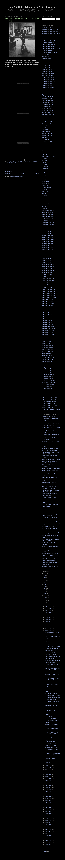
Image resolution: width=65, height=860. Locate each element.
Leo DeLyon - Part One (47, 286)
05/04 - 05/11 (48, 811)
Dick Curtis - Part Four (47, 260)
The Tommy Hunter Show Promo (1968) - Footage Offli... (51, 749)
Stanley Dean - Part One (48, 278)
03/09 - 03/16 (48, 829)
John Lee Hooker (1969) (50, 650)
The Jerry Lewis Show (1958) (52, 672)
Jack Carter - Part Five (47, 243)
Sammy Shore (45, 189)
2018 (45, 580)
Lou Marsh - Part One (47, 353)
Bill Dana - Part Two (47, 276)
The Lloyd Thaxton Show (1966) (52, 644)
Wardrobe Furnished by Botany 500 (50, 566)
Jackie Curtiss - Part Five (48, 270)
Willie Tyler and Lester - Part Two (50, 399)
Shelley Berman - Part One (48, 226)
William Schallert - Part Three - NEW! (51, 48)
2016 (45, 584)
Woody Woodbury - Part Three (49, 405)
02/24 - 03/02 (48, 833)
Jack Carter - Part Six (47, 245)
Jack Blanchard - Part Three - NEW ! (51, 33)
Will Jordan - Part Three (47, 309)
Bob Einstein (45, 145)
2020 (45, 575)
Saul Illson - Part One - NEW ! (49, 40)
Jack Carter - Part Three (48, 239)
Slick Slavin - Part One (47, 100)
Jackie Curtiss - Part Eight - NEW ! (50, 37)
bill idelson (15, 161)
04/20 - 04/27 (48, 816)
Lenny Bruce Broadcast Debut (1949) (51, 468)
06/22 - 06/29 (48, 796)
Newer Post (7, 173)
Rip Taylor (44, 195)
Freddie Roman (45, 181)
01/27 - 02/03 (48, 842)
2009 (45, 600)
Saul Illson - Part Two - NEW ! (49, 42)
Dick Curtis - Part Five (47, 262)
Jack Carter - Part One (47, 235)
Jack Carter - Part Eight (47, 249)
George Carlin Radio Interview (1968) (51, 459)
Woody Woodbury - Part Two (49, 403)
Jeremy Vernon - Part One (48, 60)
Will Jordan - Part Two (47, 307)
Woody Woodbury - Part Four (49, 407)
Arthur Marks (45, 164)
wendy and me (13, 162)
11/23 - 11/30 (48, 615)
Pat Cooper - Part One (47, 251)
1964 (10, 161)
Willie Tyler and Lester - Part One (50, 397)
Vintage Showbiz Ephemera (48, 560)
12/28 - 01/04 (48, 604)
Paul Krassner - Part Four (48, 83)
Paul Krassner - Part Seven (48, 89)
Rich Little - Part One (47, 342)
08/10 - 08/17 (48, 780)
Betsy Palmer (45, 176)
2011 (45, 595)
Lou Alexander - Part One (48, 210)
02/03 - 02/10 (48, 840)
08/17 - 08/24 (48, 778)
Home (22, 173)
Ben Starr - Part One (47, 388)
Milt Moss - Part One (47, 361)
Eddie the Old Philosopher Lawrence (51, 409)
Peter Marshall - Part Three (48, 96)
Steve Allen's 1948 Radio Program (50, 521)
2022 (45, 573)
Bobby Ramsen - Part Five (48, 372)
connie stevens (23, 161)
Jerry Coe (44, 137)
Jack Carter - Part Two (47, 237)
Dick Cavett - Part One (47, 133)
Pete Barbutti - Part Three (48, 222)
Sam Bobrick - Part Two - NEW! (49, 52)
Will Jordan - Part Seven (48, 316)
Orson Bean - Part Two (47, 121)
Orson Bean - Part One (47, 120)
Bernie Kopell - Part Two (48, 65)
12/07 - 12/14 (48, 610)
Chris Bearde (45, 129)
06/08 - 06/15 (48, 800)
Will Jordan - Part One (47, 305)
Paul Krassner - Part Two (48, 79)
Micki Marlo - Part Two (47, 351)
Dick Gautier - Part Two (47, 71)
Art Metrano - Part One (47, 104)
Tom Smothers (45, 191)
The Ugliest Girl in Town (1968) (52, 646)
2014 (45, 589)
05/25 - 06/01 (48, 805)
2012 (45, 593)
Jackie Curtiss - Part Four (48, 272)
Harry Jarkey (45, 160)
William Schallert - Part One (48, 44)
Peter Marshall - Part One (48, 357)
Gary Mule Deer (46, 56)
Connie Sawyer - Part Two (48, 382)
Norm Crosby (45, 143)
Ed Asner (44, 127)
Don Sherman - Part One (48, 384)
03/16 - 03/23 (48, 827)
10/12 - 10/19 (48, 628)
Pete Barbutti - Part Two (47, 220)
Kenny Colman (45, 139)
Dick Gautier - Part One (47, 69)
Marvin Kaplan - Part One (48, 330)
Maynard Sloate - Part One (48, 95)
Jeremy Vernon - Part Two (48, 62)
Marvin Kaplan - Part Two (48, 332)
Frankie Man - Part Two (47, 347)
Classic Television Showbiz (32, 7)
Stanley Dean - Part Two (48, 280)
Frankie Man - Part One (47, 345)
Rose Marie (44, 162)
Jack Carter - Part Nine (47, 112)
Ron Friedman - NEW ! (47, 39)
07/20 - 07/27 (48, 787)
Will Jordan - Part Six (47, 314)
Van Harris (44, 150)
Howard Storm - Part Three (48, 396)
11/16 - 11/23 (48, 617)
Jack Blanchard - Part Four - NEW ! (50, 35)
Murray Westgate (46, 203)
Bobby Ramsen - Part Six (48, 374)
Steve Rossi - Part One (47, 376)
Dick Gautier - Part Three (48, 73)
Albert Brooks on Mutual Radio (49, 416)
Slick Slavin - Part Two (47, 102)
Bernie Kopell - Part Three (48, 64)
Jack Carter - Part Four (47, 241)
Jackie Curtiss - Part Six (47, 91)
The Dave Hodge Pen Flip (48, 526)
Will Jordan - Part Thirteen (48, 328)
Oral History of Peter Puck (48, 488)
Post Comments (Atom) (17, 176)
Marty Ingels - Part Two (47, 301)
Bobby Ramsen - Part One (48, 365)
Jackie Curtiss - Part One (48, 264)
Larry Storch (45, 193)
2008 (45, 602)
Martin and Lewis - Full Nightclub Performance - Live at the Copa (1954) (50, 479)
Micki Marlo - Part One (47, 349)
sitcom (6, 162)
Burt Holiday (45, 154)
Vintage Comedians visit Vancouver (50, 558)
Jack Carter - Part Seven (48, 247)
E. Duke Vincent (46, 197)
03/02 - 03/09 (48, 831)
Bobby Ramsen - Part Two (48, 367)
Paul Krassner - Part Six (48, 87)
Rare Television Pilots (47, 508)
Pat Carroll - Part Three (47, 233)
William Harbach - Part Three (49, 297)
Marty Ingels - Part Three (48, 303)
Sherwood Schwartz (47, 187)
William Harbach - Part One (48, 293)
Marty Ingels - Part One (47, 299)
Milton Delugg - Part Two (48, 284)
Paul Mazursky (45, 168)
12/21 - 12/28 (48, 606)
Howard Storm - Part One (48, 392)
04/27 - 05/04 (48, 813)
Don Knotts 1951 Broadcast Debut (50, 448)
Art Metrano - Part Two (47, 106)
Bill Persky (44, 177)
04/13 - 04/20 (48, 818)
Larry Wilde (44, 204)
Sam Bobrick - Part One (47, 50)
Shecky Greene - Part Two (48, 291)
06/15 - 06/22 (48, 798)
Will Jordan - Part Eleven (48, 324)
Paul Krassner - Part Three (48, 81)
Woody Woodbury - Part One (49, 401)
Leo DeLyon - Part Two (47, 287)
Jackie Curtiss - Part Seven (48, 93)
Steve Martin (45, 166)
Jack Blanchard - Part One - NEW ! (50, 29)
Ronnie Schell (45, 183)
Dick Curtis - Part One (47, 255)
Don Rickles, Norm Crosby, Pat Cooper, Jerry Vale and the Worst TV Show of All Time (50, 452)
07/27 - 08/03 (48, 785)
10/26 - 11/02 (48, 624)
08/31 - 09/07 (48, 774)
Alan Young (44, 208)
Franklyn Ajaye (45, 125)
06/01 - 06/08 (48, 802)
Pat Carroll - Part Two (47, 231)
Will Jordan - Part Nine (47, 320)
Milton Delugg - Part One (48, 282)
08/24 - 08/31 (48, 776)
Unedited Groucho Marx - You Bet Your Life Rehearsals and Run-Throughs (50, 555)
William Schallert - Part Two (48, 46)
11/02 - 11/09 (48, 621)
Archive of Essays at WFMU (49, 27)
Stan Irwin (44, 158)
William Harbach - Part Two (48, 295)
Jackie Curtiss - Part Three (48, 268)
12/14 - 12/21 (48, 608)
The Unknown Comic (47, 58)
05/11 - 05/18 (48, 809)
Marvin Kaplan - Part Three (48, 334)
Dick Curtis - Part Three (47, 258)
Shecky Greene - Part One (48, 289)
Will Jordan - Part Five (47, 312)
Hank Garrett (45, 149)
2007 (45, 851)
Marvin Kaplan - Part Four (48, 336)
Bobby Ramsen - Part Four (48, 370)
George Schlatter (46, 185)
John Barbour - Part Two (48, 116)
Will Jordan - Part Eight (47, 318)
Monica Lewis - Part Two (48, 340)
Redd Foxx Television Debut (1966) (50, 510)
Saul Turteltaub (45, 54)
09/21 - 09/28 (48, 767)
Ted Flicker (44, 147)
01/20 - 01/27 (48, 844)
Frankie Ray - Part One (47, 108)
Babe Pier (44, 179)
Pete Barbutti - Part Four (48, 224)
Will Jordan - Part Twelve (48, 326)
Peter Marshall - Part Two (48, 359)
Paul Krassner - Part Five (48, 85)
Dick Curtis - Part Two (47, 257)
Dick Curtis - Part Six (47, 98)
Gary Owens (45, 174)
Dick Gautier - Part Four (47, 75)
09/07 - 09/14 (48, 772)
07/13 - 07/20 (48, 789)
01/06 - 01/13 (48, 849)
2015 (45, 586)
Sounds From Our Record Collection (51, 512)
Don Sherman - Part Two (48, 386)
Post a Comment (9, 171)
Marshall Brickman (46, 131)
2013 (45, 591)
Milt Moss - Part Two (47, 363)
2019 (45, 577)
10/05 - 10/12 (48, 630)
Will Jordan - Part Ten (47, 322)
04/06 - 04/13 (48, 820)
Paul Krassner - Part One (48, 77)
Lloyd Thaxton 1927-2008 (51, 682)
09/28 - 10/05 (48, 765)
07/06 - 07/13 (48, 791)
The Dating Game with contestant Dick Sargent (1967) (51, 689)
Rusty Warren (45, 199)
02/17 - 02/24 (48, 836)
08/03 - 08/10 (48, 783)
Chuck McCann (45, 170)
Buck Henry (44, 152)
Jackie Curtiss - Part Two (48, 266)
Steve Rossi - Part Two (47, 378)
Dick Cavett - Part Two (47, 135)
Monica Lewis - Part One (48, 338)
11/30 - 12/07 (48, 613)
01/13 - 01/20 (48, 847)
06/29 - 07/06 (48, 794)
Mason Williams (46, 206)
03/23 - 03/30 (48, 824)
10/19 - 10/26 (48, 626)
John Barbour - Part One (48, 114)
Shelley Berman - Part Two (48, 228)
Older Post (36, 173)
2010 (45, 597)
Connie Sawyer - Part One (48, 380)
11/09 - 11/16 (48, 619)
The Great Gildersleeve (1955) (52, 648)
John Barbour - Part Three (48, 118)
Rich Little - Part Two (47, 343)
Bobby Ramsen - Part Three (49, 368)
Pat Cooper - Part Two (47, 253)
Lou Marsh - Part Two (47, 355)
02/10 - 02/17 (48, 838)
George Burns (33, 161)
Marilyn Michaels (46, 172)
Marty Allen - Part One (47, 214)
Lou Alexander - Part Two (48, 212)
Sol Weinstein (45, 201)
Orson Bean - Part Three (48, 123)
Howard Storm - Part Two (48, 394)
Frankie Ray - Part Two (47, 110)
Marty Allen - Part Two (47, 216)
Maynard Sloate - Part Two (48, 156)
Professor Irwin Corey (47, 141)
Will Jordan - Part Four (47, 311)
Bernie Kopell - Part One (48, 67)
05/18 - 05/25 (48, 807)
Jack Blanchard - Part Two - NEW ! (50, 31)
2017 (45, 582)
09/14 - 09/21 (48, 769)
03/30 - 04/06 (48, 822)
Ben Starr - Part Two (47, 390)
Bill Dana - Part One (47, 274)
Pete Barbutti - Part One (48, 218)
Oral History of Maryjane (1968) (49, 486)
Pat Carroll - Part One (47, 230)
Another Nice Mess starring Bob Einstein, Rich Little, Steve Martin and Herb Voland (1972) (50, 423)
